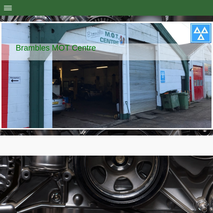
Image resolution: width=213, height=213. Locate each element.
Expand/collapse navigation (106, 7)
